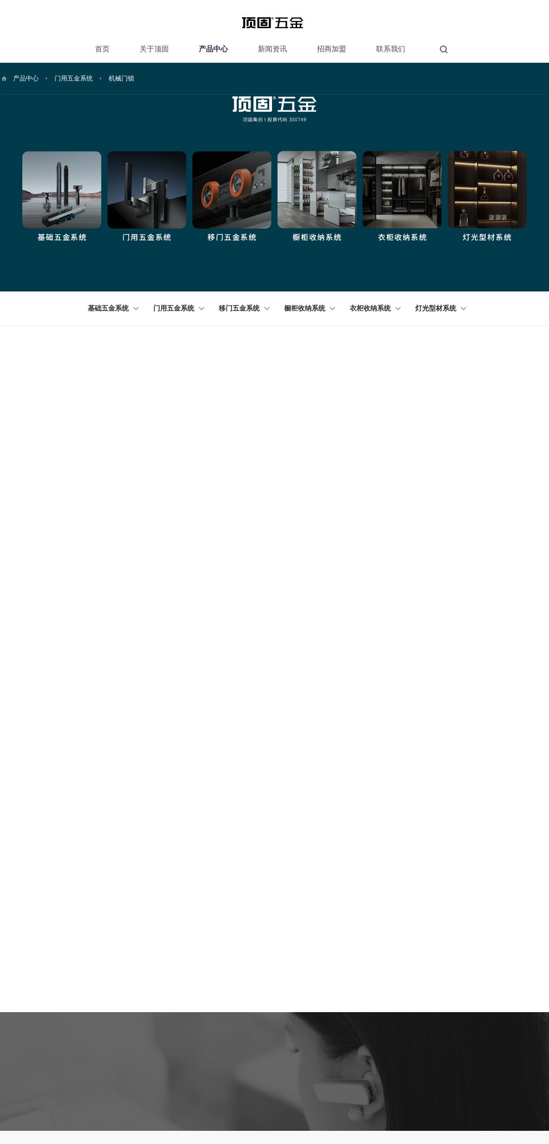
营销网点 (397, 1006)
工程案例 (155, 1060)
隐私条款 (470, 1110)
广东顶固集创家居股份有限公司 (401, 1124)
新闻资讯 (272, 49)
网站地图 (503, 1110)
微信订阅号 (463, 993)
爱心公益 (155, 1047)
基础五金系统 (113, 308)
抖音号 (458, 1026)
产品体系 (332, 1006)
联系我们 (390, 49)
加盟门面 (332, 1033)
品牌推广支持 (337, 1047)
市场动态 (273, 1006)
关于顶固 (154, 49)
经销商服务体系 (340, 992)
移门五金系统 (244, 308)
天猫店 (519, 1009)
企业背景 (332, 1019)
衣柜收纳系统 (375, 308)
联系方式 (397, 992)
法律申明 (404, 1110)
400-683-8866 (85, 999)
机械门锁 (121, 78)
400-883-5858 (85, 1014)
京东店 (458, 1009)
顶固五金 (85, 1111)
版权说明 (437, 1110)
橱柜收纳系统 (309, 308)
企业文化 (155, 1033)
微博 (516, 1026)
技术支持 (537, 1110)
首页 (102, 49)
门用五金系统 (74, 78)
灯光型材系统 (440, 308)
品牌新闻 (273, 992)
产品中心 (213, 49)
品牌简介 (155, 992)
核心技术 (155, 1019)
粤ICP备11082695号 (466, 1124)
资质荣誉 (155, 1006)
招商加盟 (331, 49)
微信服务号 (524, 993)
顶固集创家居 (46, 1111)
